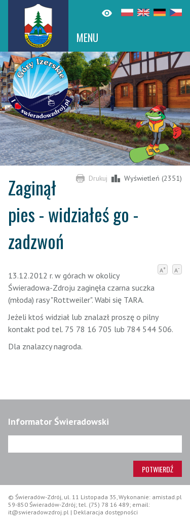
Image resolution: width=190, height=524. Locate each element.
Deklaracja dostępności (105, 512)
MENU (87, 37)
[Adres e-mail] (95, 444)
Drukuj (98, 178)
